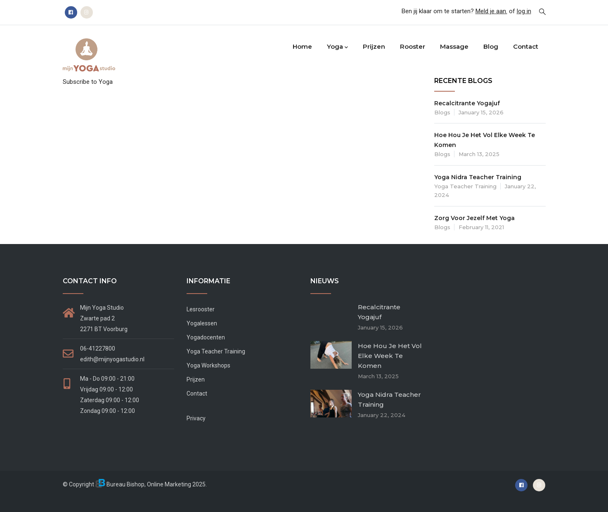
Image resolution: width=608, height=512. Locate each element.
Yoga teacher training (465, 186)
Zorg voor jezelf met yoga (474, 218)
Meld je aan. (491, 11)
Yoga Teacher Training (216, 351)
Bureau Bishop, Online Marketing (143, 484)
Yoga (337, 47)
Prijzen (374, 46)
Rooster (412, 46)
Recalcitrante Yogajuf (467, 103)
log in (524, 11)
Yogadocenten (206, 337)
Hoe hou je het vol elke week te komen (390, 356)
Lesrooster (201, 309)
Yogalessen (202, 323)
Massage (454, 46)
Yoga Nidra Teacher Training (477, 177)
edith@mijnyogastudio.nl (112, 359)
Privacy (196, 418)
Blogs (442, 112)
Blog (490, 46)
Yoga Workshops (208, 365)
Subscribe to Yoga (88, 81)
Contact (525, 46)
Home (302, 46)
